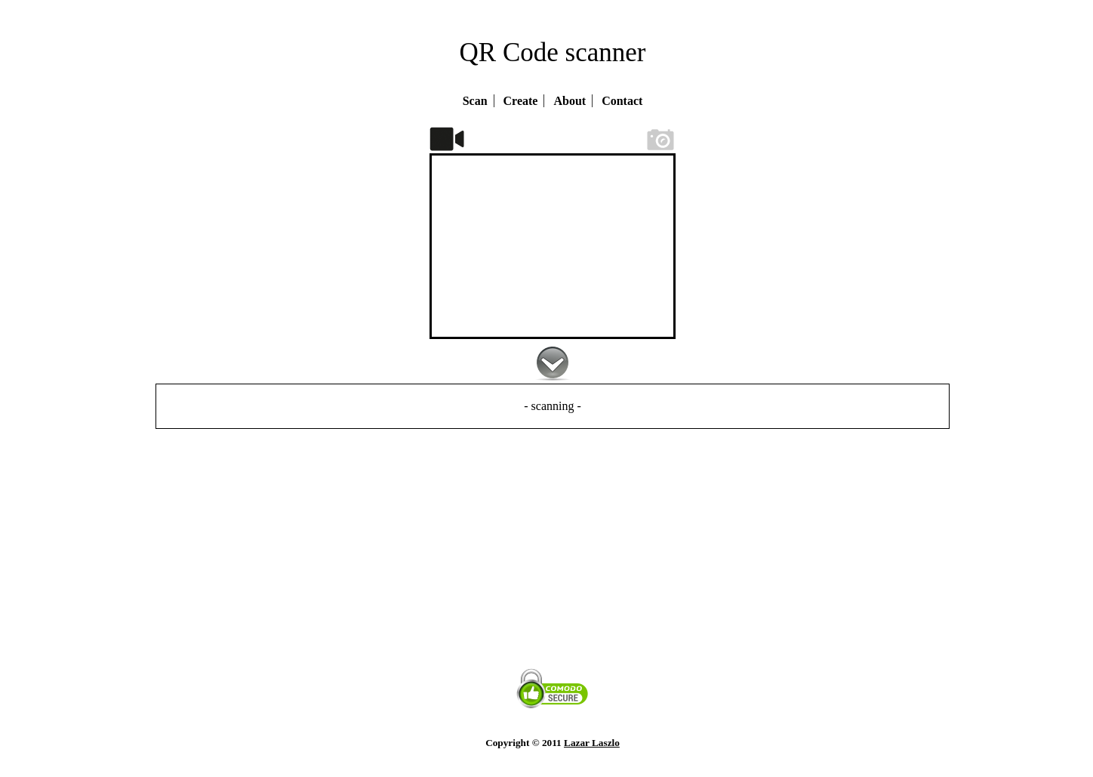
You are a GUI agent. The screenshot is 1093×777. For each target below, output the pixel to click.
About (569, 100)
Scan (475, 100)
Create (520, 100)
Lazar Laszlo (592, 742)
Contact (622, 100)
